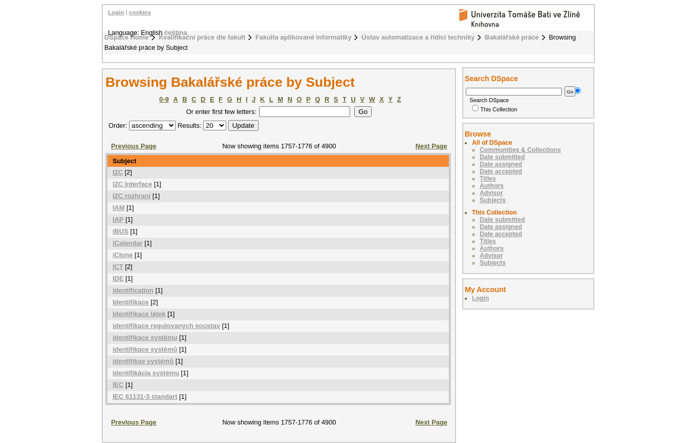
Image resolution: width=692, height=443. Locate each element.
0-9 (164, 99)
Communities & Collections (520, 149)
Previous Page (133, 146)
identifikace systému (145, 337)
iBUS (121, 231)
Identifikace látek (139, 314)
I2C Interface (132, 184)
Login (116, 12)
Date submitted (502, 157)
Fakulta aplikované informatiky (304, 37)
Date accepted (501, 171)
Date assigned (501, 164)
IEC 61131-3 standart (145, 396)
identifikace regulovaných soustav (166, 326)
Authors (492, 185)
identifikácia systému (146, 373)
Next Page (431, 146)
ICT (118, 267)
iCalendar (127, 243)
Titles (488, 178)
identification (133, 290)
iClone (123, 255)
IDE (118, 278)
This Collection (494, 109)
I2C (118, 172)
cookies (140, 12)
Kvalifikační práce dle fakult (202, 37)
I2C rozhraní (132, 196)
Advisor (491, 193)
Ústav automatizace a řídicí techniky (418, 37)
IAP (118, 219)
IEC (118, 385)
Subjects (493, 200)
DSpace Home (126, 37)
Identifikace (131, 302)
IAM (118, 207)
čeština (176, 32)
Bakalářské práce (512, 37)
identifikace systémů (145, 349)
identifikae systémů (143, 361)
